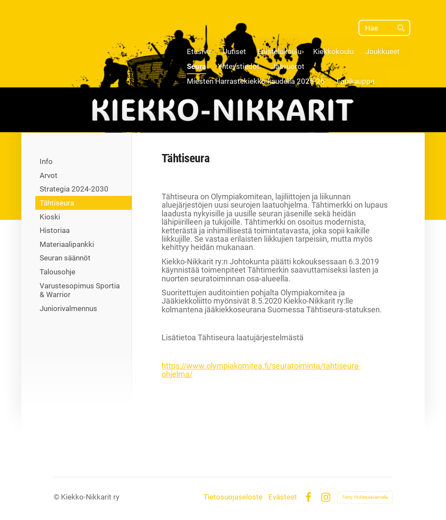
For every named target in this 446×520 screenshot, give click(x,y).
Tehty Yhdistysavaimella (365, 497)
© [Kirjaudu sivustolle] (57, 497)
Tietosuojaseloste (233, 497)
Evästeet (282, 497)
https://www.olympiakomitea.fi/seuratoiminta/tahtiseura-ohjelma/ (261, 370)
